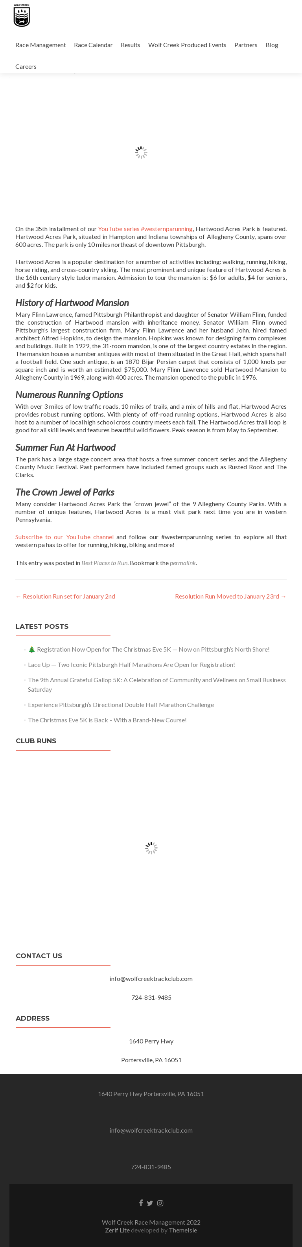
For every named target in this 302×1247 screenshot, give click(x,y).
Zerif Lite (118, 1230)
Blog (271, 44)
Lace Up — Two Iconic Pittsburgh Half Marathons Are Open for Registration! (131, 664)
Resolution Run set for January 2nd (65, 596)
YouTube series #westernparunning (145, 228)
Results (130, 44)
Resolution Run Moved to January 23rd (231, 596)
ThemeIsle (183, 1230)
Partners (246, 44)
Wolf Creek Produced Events (187, 44)
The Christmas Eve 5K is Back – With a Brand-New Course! (107, 720)
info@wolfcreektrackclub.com (151, 1130)
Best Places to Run (104, 562)
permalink (183, 562)
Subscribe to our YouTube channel (64, 536)
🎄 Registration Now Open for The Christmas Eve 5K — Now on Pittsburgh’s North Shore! (149, 649)
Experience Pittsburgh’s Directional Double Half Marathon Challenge (121, 704)
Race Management (40, 44)
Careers (26, 66)
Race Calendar (93, 44)
